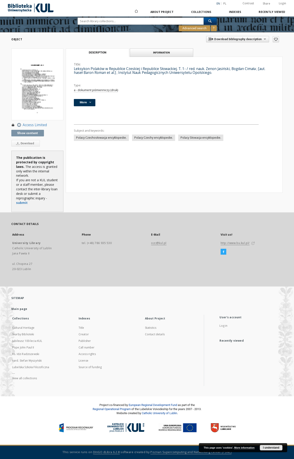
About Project (162, 12)
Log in (223, 326)
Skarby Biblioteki (23, 334)
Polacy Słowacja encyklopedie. (201, 138)
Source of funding (90, 367)
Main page (19, 309)
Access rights (87, 354)
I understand (271, 447)
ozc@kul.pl (158, 243)
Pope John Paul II (23, 347)
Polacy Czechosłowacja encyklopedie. (101, 138)
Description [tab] (97, 52)
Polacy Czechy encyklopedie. (153, 138)
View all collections (24, 378)
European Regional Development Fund (153, 405)
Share (266, 3)
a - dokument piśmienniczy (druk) (96, 90)
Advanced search (194, 28)
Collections (201, 12)
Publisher (85, 341)
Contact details (155, 334)
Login (282, 3)
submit (22, 203)
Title (81, 328)
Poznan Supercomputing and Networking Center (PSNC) (190, 452)
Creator (84, 334)
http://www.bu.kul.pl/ (235, 243)
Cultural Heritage (23, 328)
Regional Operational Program (112, 409)
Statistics (151, 328)
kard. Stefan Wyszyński (27, 360)
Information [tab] (161, 52)
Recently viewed (272, 12)
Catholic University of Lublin (159, 413)
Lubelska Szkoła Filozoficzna (30, 367)
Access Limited (29, 125)
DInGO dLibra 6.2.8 (106, 452)
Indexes (235, 12)
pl (225, 3)
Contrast (248, 3)
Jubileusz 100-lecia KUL (27, 341)
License (83, 360)
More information (244, 447)
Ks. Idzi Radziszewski (25, 354)
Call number (87, 347)
